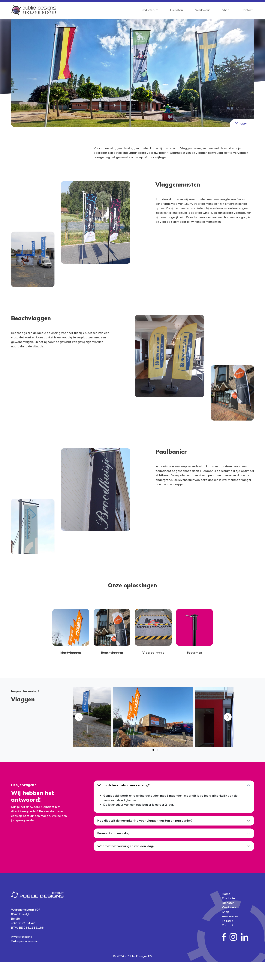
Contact (247, 10)
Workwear (202, 10)
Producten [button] (147, 10)
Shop (225, 10)
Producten (229, 898)
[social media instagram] (233, 937)
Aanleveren (230, 916)
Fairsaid (227, 921)
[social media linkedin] (244, 937)
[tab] (153, 750)
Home (226, 894)
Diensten (176, 10)
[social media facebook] (224, 937)
